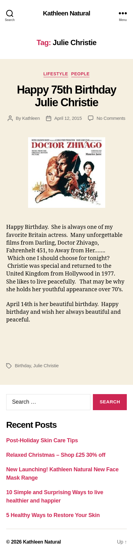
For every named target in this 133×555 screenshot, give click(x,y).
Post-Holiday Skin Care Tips (42, 440)
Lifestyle (56, 73)
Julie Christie (46, 365)
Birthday (23, 365)
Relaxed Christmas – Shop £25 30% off (55, 455)
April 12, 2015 (68, 118)
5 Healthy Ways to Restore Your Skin (53, 515)
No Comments (111, 118)
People (80, 73)
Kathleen (31, 118)
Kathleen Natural (66, 13)
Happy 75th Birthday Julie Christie (66, 96)
